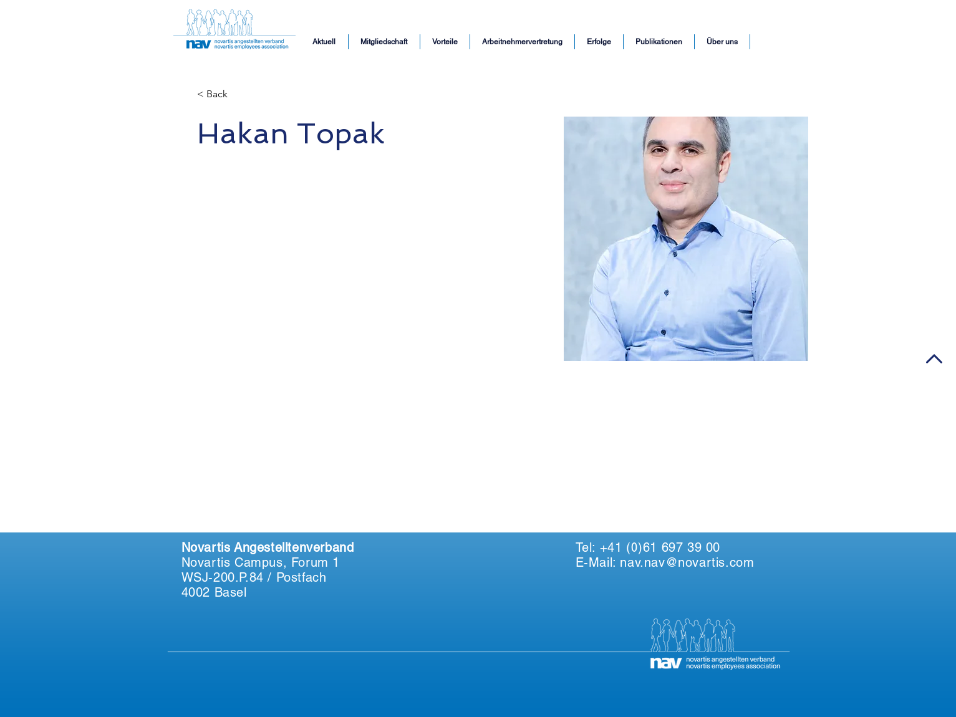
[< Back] (221, 94)
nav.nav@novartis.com (687, 562)
